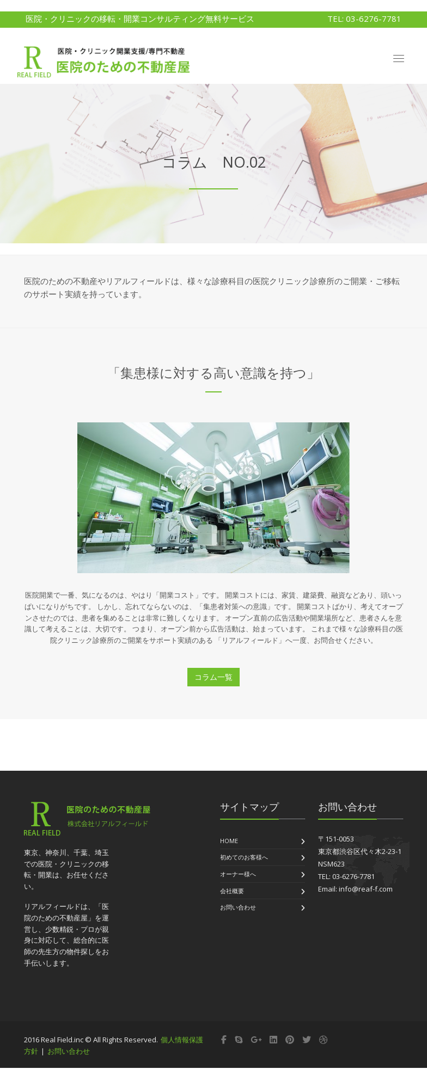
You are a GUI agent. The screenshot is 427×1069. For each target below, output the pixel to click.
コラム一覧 (213, 677)
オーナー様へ (238, 874)
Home (229, 841)
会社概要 (232, 891)
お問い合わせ (238, 908)
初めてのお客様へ (244, 858)
